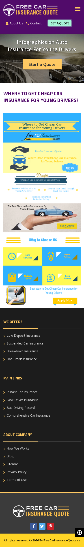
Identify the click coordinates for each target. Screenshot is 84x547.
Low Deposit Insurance (23, 335)
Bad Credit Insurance (22, 359)
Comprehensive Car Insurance (28, 415)
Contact (34, 23)
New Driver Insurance (22, 400)
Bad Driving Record (21, 407)
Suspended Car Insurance (25, 343)
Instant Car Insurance (22, 392)
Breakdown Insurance (22, 351)
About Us (14, 23)
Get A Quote (59, 23)
